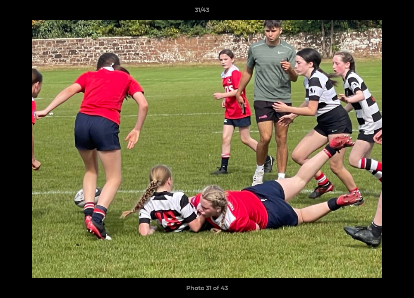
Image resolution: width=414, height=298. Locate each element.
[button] (379, 12)
